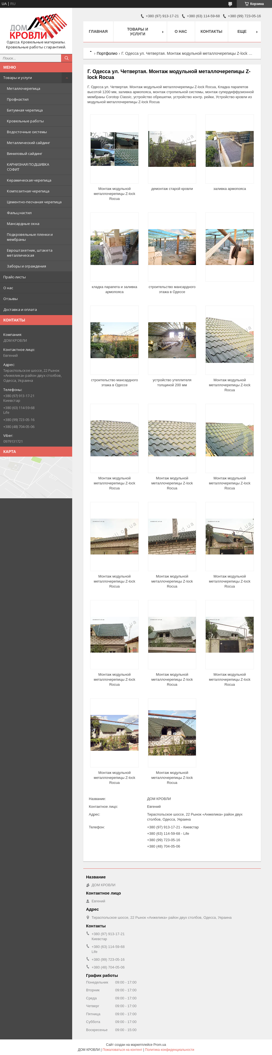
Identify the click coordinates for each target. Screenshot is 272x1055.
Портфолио (107, 53)
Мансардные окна (23, 223)
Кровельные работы (25, 120)
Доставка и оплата (20, 309)
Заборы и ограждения (26, 266)
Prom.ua (159, 1045)
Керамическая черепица (29, 180)
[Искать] (66, 58)
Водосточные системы (27, 131)
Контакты (211, 31)
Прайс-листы (14, 276)
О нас (8, 287)
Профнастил (18, 99)
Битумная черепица (25, 110)
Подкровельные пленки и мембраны (30, 237)
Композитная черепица (28, 191)
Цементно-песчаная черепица (34, 201)
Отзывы (10, 298)
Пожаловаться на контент (122, 1050)
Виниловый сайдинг (24, 153)
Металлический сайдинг (28, 142)
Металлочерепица (23, 88)
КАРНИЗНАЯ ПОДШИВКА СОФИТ (28, 167)
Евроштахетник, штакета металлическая (29, 253)
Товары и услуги (17, 77)
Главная (98, 31)
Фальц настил (19, 212)
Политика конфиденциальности (169, 1050)
